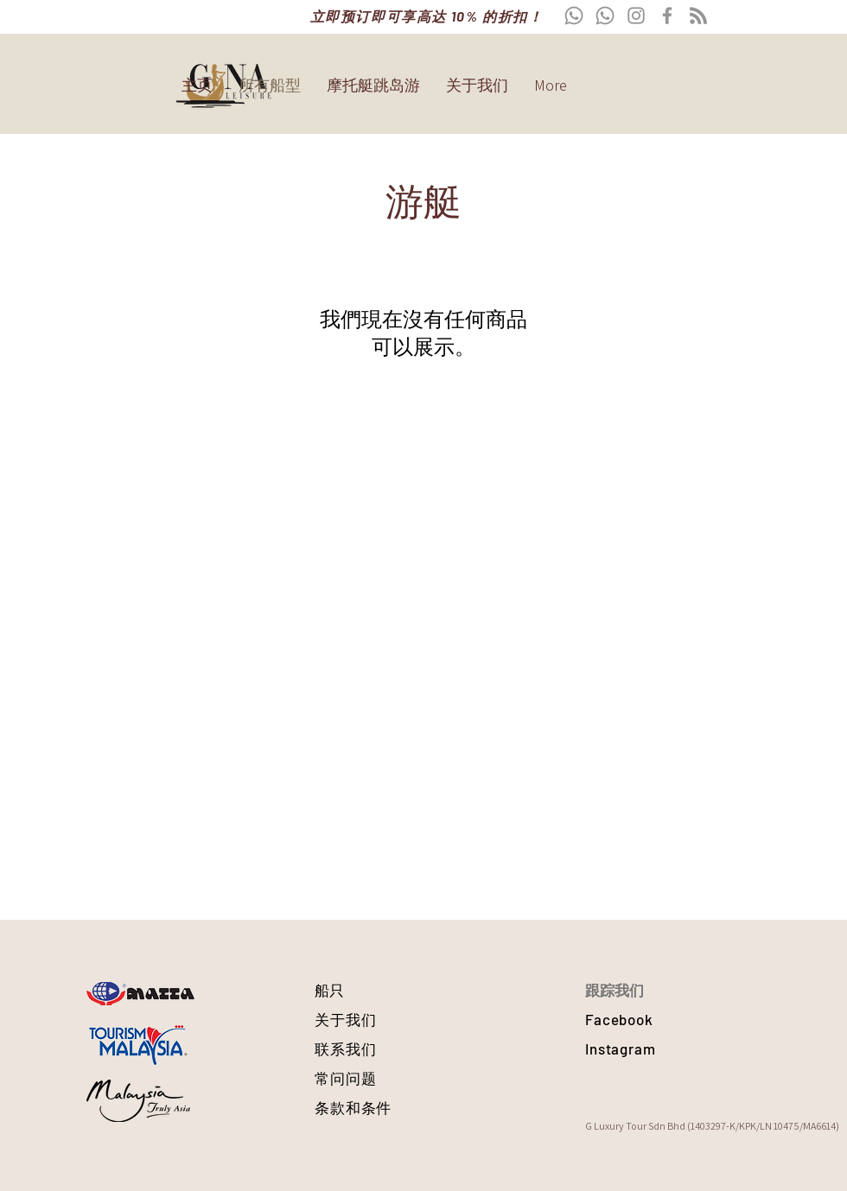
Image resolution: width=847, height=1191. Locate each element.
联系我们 (345, 1048)
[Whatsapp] (574, 15)
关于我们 (345, 1019)
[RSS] (698, 15)
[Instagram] (636, 15)
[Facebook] (667, 15)
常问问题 (345, 1077)
